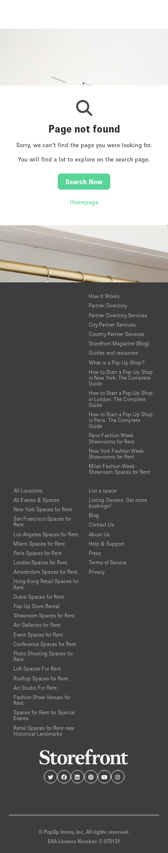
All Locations (28, 490)
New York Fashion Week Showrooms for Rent (116, 454)
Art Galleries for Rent (36, 625)
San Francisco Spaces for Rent (42, 521)
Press (95, 553)
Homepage (84, 202)
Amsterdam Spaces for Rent (45, 572)
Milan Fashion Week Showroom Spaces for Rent (119, 469)
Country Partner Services (116, 334)
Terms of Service (107, 562)
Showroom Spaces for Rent (44, 615)
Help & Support (107, 544)
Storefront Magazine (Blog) (119, 343)
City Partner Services (112, 324)
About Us (99, 534)
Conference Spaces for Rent (44, 644)
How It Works (104, 296)
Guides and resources (113, 353)
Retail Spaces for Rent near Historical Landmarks (44, 731)
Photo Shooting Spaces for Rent (43, 656)
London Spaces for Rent (40, 562)
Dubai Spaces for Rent (38, 597)
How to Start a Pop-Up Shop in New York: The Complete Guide (121, 377)
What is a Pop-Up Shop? (117, 362)
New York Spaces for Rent (42, 509)
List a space (102, 490)
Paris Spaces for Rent (37, 553)
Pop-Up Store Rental (36, 606)
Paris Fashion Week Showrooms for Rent (111, 438)
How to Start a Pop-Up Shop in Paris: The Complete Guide (121, 420)
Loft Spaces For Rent (37, 668)
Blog (94, 515)
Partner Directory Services (118, 315)
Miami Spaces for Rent (39, 544)
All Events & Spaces (36, 500)
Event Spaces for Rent (38, 635)
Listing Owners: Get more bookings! (118, 503)
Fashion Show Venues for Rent (41, 700)
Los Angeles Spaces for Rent (45, 534)
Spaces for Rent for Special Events (44, 715)
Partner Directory (108, 305)
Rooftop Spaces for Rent (40, 678)
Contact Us (101, 524)
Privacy (96, 572)
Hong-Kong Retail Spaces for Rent (46, 584)
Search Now (84, 182)
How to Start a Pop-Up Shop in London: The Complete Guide (121, 398)
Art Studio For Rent (35, 688)
